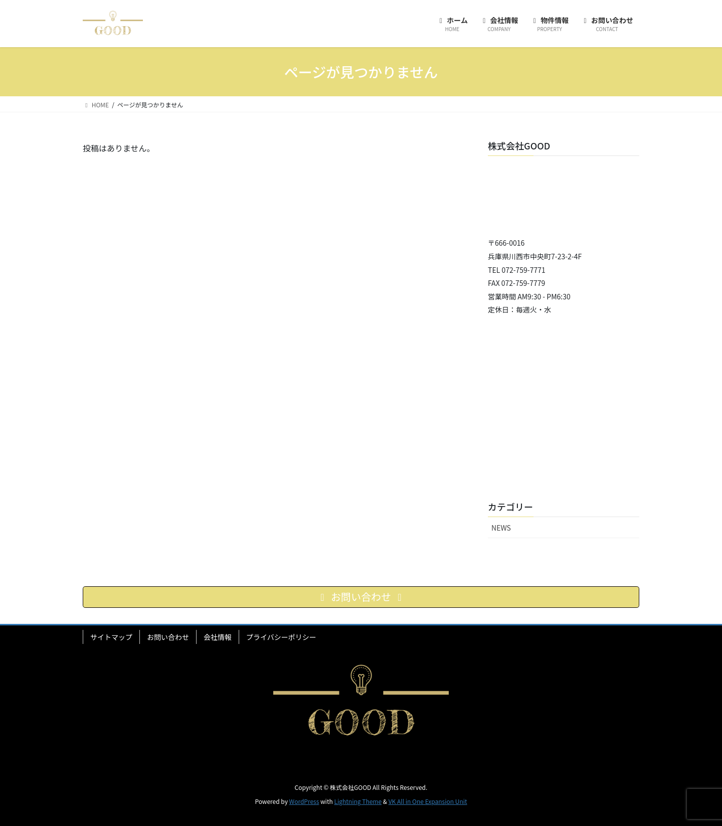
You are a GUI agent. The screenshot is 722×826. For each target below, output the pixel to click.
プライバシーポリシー (281, 637)
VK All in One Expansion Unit (428, 801)
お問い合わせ (168, 637)
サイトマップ (111, 637)
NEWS (501, 528)
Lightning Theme (358, 801)
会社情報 (218, 637)
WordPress (304, 801)
